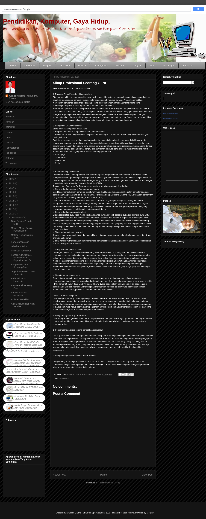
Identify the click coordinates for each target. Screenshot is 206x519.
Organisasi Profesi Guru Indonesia (23, 272)
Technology (11, 163)
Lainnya (9, 132)
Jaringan (10, 122)
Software (10, 158)
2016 (12, 192)
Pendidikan (64, 378)
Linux (8, 137)
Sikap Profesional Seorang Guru (19, 266)
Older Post (147, 474)
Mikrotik (9, 142)
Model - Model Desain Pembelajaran (21, 229)
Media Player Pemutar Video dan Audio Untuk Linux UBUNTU (29, 408)
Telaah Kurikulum (19, 246)
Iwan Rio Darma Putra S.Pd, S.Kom (23, 97)
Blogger (150, 513)
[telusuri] (96, 9)
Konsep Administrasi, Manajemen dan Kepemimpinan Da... (22, 258)
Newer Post (59, 474)
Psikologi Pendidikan (21, 250)
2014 (12, 200)
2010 (12, 213)
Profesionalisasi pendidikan (18, 293)
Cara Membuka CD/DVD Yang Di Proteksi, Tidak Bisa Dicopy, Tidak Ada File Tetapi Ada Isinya (24, 346)
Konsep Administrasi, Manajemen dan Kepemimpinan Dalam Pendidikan (25, 370)
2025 (12, 179)
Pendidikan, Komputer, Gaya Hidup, (56, 21)
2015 (12, 196)
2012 (12, 209)
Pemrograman (13, 148)
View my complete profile (18, 102)
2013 (12, 205)
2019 (12, 183)
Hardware (10, 116)
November (17, 217)
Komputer (10, 127)
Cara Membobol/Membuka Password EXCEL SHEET (28, 325)
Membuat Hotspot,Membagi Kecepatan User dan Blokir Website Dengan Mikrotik (28, 363)
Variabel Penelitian (20, 299)
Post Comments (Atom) (109, 483)
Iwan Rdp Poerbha (170, 113)
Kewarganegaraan (20, 242)
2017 (12, 187)
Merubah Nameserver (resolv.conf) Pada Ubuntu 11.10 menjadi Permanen (27, 381)
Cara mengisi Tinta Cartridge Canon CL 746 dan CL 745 (29, 334)
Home (103, 474)
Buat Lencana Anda (170, 118)
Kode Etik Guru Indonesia (18, 279)
